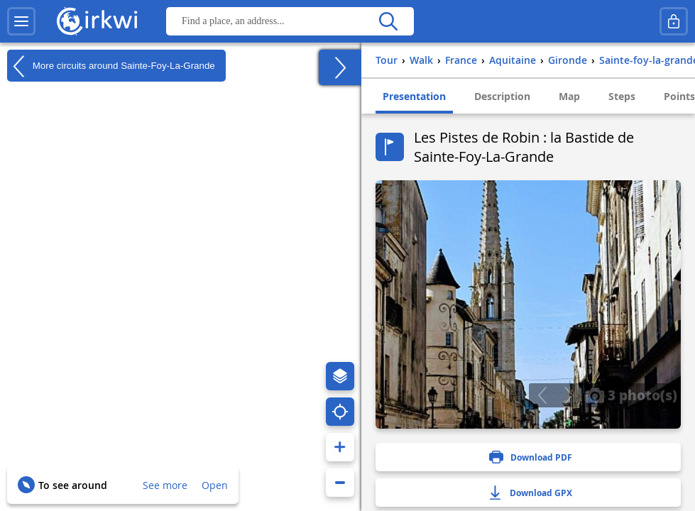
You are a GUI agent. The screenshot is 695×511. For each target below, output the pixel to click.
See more (165, 485)
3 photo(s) (631, 395)
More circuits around (111, 66)
